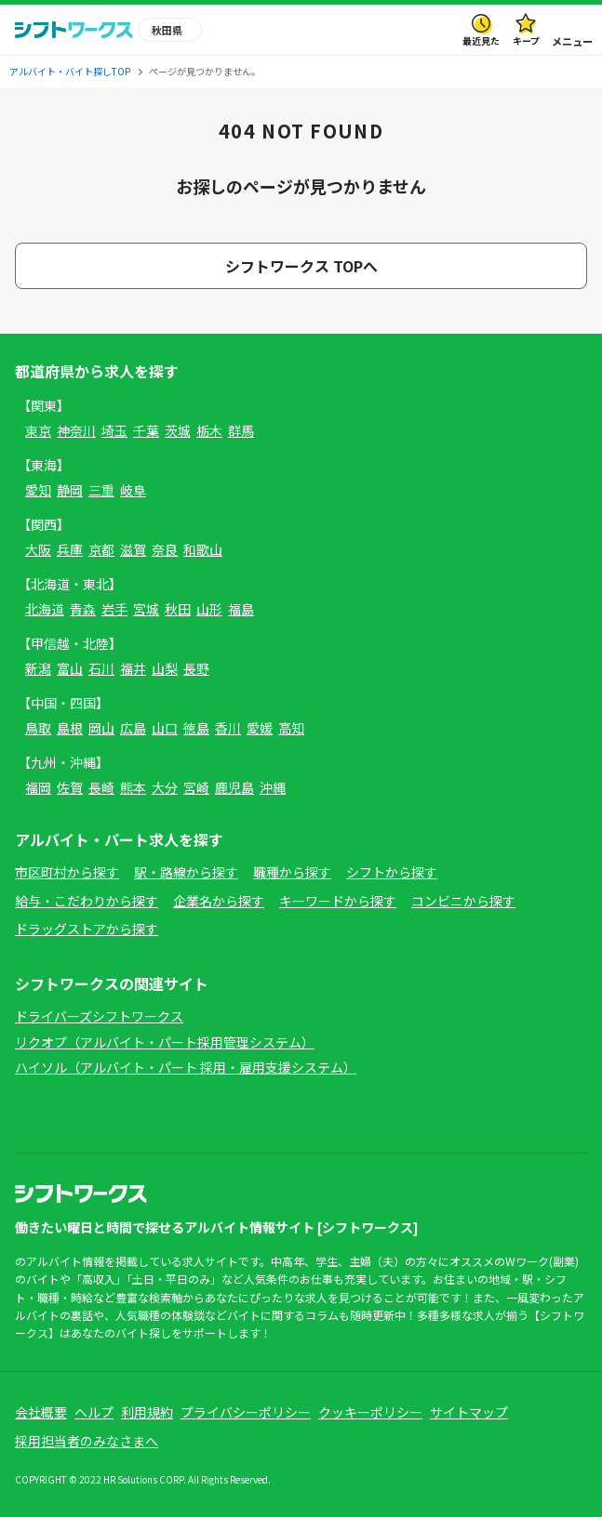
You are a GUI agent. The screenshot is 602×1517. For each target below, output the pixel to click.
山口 (165, 728)
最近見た (481, 40)
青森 (83, 609)
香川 (228, 728)
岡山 (101, 728)
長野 (196, 668)
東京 (38, 430)
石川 (101, 668)
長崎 (101, 787)
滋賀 (133, 549)
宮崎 (196, 787)
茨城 (178, 430)
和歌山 (202, 549)
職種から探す (292, 872)
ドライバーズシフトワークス (99, 1016)
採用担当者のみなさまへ (86, 1440)
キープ (526, 40)
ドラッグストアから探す (86, 928)
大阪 (38, 549)
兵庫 (70, 549)
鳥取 (38, 728)
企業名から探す (218, 900)
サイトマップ (469, 1412)
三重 (101, 490)
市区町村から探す (67, 872)
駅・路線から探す (186, 872)
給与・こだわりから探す (86, 900)
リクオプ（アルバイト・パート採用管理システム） (164, 1042)
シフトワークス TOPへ (301, 266)
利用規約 (147, 1412)
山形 (209, 609)
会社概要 (41, 1412)
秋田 (178, 609)
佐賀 (70, 787)
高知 (291, 728)
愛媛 (260, 728)
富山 (70, 668)
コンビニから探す (463, 900)
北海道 (44, 609)
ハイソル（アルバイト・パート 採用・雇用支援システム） (185, 1067)
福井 (133, 668)
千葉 (146, 430)
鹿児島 (234, 787)
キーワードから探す (337, 900)
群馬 (241, 430)
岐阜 (133, 490)
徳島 (196, 728)
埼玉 (114, 430)
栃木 (209, 430)
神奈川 (76, 430)
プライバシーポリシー (246, 1412)
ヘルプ (94, 1412)
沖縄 (273, 787)
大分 (165, 787)
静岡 (70, 490)
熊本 (133, 787)
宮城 (146, 609)
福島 (241, 609)
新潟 (38, 668)
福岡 (38, 787)
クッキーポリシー (370, 1412)
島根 (70, 728)
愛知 (38, 490)
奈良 (165, 549)
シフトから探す (391, 872)
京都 (101, 549)
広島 (133, 728)
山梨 (165, 668)
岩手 (114, 609)
